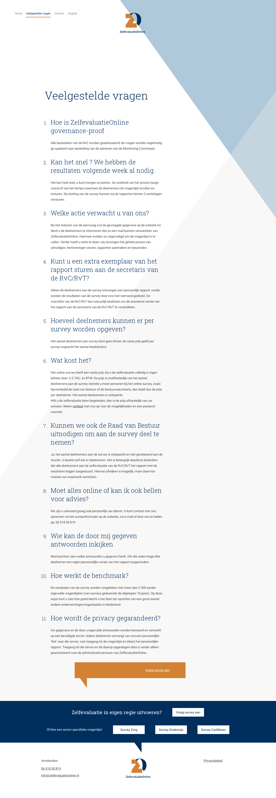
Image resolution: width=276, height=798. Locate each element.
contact (90, 406)
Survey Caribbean (213, 730)
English (72, 13)
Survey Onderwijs (171, 730)
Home (18, 13)
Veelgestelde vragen (38, 13)
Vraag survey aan (170, 670)
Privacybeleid (213, 760)
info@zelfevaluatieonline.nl (60, 775)
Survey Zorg (128, 730)
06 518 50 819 (51, 768)
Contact (59, 13)
